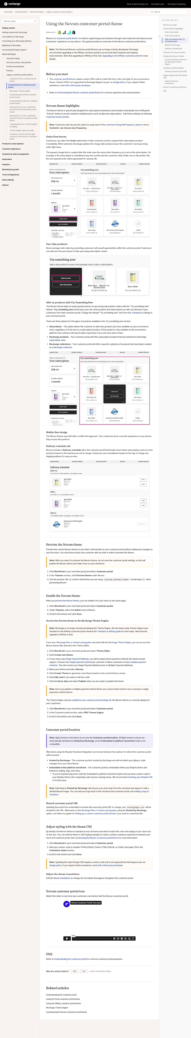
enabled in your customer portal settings (90, 700)
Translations (137, 312)
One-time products (172, 36)
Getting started (21, 12)
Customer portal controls (57, 117)
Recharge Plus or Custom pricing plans (99, 810)
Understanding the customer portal (70, 959)
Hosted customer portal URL (176, 71)
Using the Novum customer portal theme (21, 86)
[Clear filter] (35, 21)
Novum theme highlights (173, 29)
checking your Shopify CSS (140, 777)
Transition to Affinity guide (109, 631)
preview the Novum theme (67, 600)
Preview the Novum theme (174, 52)
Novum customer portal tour (174, 87)
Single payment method (81, 662)
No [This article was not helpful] (84, 971)
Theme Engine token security (22, 130)
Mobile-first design (172, 45)
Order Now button (172, 32)
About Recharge (37, 12)
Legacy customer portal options (59, 12)
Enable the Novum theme (173, 56)
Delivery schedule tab (173, 49)
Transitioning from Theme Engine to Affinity (23, 125)
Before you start (170, 25)
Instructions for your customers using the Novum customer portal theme (23, 118)
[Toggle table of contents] (159, 36)
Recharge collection (63, 347)
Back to (137, 4)
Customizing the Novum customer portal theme (24, 102)
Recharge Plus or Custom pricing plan (74, 642)
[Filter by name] (20, 21)
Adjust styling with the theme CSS (175, 76)
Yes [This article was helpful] (74, 971)
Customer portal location (173, 68)
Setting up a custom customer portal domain (95, 813)
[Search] (168, 12)
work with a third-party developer (75, 85)
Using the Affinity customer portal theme (63, 1003)
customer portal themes (64, 79)
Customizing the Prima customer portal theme (23, 96)
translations (65, 878)
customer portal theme (67, 38)
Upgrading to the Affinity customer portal (121, 55)
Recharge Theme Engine (20, 91)
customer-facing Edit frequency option (123, 124)
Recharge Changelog (176, 4)
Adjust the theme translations (171, 82)
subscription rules (57, 340)
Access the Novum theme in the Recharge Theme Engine (176, 62)
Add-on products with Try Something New (175, 40)
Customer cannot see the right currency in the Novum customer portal (23, 136)
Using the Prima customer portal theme (23, 80)
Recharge (8, 12)
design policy (119, 82)
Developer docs (157, 4)
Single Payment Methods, (77, 659)
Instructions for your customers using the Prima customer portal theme (23, 109)
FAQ (165, 91)
